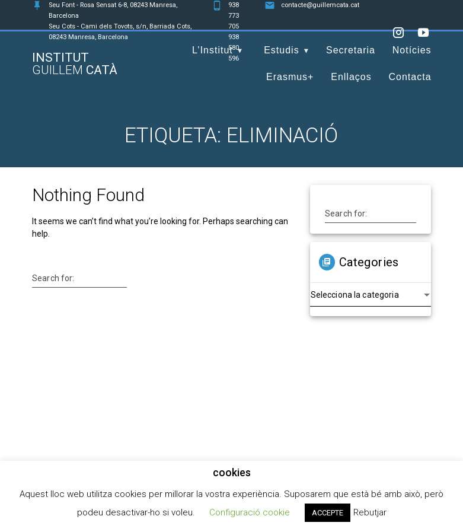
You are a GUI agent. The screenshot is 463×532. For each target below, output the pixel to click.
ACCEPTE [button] (327, 512)
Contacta (410, 77)
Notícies (412, 50)
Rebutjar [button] (370, 512)
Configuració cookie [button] (249, 512)
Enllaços (351, 77)
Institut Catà (74, 64)
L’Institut (212, 50)
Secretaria (350, 50)
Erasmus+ (290, 77)
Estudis (281, 50)
